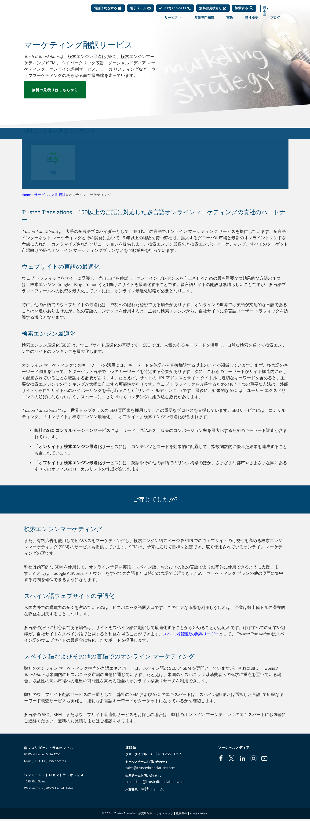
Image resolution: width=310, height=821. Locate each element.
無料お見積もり (213, 11)
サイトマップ (164, 814)
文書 (53, 172)
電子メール (140, 11)
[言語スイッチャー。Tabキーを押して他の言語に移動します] (273, 11)
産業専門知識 (204, 20)
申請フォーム (155, 789)
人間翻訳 (58, 194)
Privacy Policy (198, 814)
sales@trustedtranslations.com (151, 767)
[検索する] (244, 11)
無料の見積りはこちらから (55, 90)
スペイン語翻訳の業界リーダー (192, 634)
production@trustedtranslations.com (155, 781)
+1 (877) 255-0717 (175, 11)
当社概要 (251, 20)
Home (26, 194)
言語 (229, 20)
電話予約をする (108, 11)
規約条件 (181, 814)
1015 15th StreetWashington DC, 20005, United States (48, 785)
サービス (173, 20)
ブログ (275, 20)
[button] (25, 160)
